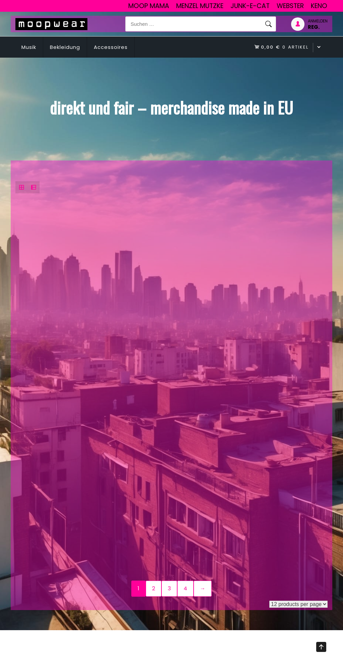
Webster (290, 5)
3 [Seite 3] (169, 588)
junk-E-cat (250, 5)
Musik (28, 47)
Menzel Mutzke (199, 5)
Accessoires (111, 47)
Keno (319, 5)
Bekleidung (65, 47)
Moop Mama (148, 5)
